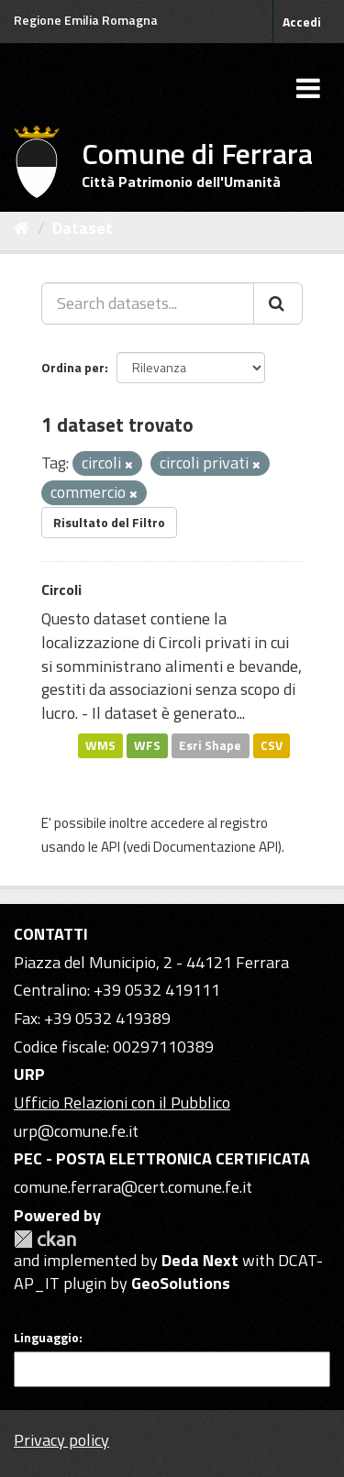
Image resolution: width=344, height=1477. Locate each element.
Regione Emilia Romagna (86, 19)
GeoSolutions (180, 1283)
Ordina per (73, 367)
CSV (272, 745)
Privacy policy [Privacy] (61, 1439)
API (110, 846)
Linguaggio (46, 1337)
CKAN (45, 1239)
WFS (147, 745)
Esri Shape (210, 745)
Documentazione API (215, 846)
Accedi (302, 21)
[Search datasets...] (147, 303)
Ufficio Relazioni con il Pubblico (122, 1102)
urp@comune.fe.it (76, 1131)
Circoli (61, 590)
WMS (100, 745)
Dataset (82, 227)
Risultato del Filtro (109, 522)
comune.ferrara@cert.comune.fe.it (133, 1186)
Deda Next (200, 1260)
